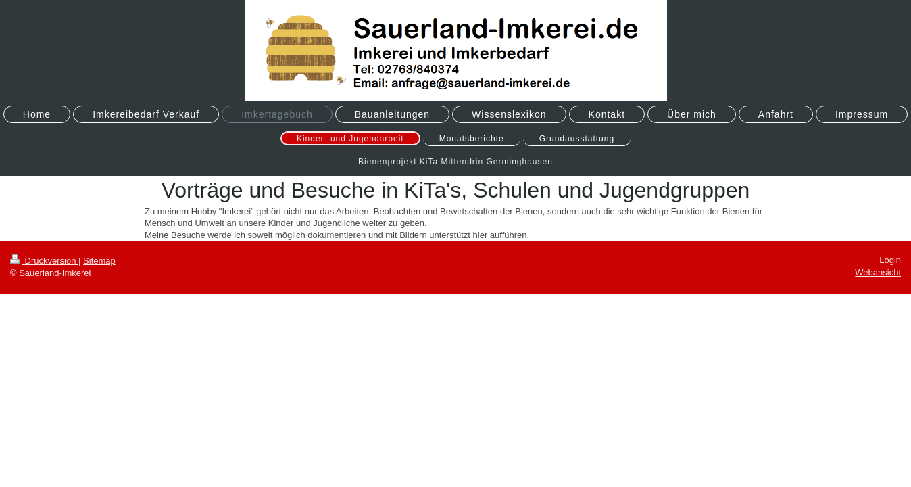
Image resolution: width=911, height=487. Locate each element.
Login (890, 260)
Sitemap (99, 261)
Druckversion (44, 261)
